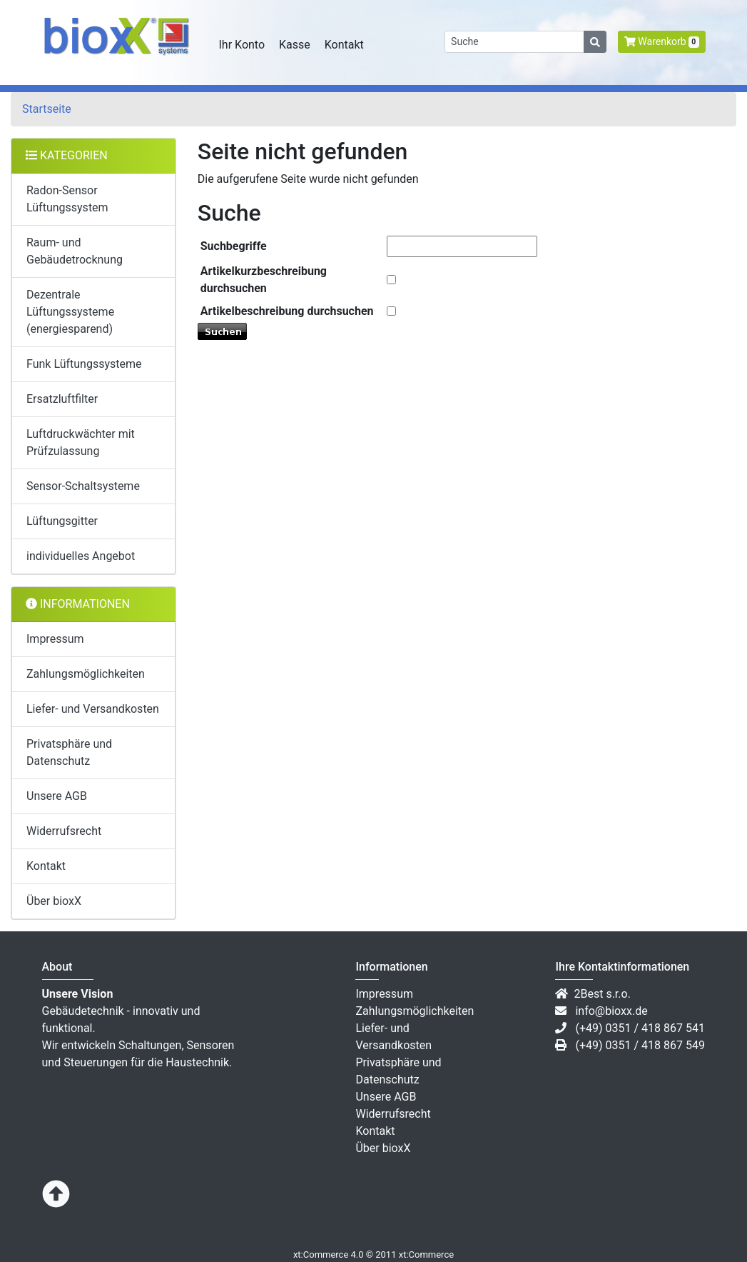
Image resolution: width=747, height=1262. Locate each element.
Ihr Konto (242, 44)
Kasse (294, 44)
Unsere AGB (56, 796)
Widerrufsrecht (63, 831)
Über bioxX (53, 901)
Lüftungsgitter (62, 521)
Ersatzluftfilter (62, 399)
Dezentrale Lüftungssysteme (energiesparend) (70, 312)
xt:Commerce (426, 1254)
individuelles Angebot (80, 556)
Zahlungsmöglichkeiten (85, 674)
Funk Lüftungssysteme (84, 364)
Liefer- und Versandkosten (92, 709)
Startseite (46, 109)
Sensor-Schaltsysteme (83, 486)
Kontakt (344, 44)
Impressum (55, 639)
